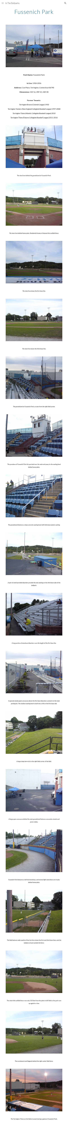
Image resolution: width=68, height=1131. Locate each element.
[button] (2, 3)
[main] (34, 12)
